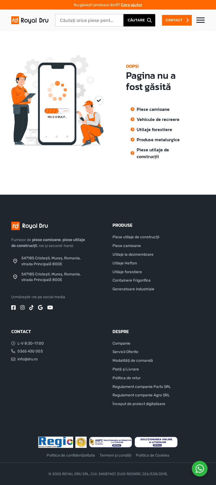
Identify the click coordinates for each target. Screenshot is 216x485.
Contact (174, 20)
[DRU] (29, 20)
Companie (121, 343)
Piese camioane (153, 109)
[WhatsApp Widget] (200, 469)
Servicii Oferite (125, 351)
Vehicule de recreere (158, 119)
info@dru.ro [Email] (24, 359)
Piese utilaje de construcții (153, 153)
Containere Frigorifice (131, 280)
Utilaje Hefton (124, 263)
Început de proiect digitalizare (138, 403)
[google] (40, 307)
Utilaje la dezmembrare (133, 254)
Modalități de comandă (132, 360)
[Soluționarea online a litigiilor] (156, 442)
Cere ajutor (131, 5)
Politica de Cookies (152, 455)
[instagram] (22, 307)
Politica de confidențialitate (71, 455)
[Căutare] (139, 20)
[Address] (50, 261)
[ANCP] (110, 442)
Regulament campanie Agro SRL (141, 395)
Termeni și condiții (115, 455)
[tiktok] (31, 307)
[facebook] (13, 307)
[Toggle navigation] (200, 20)
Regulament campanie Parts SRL (141, 386)
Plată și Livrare (125, 369)
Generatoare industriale (133, 289)
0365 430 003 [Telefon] (27, 351)
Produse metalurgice (158, 139)
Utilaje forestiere (154, 129)
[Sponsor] (55, 442)
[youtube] (50, 307)
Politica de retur (126, 378)
